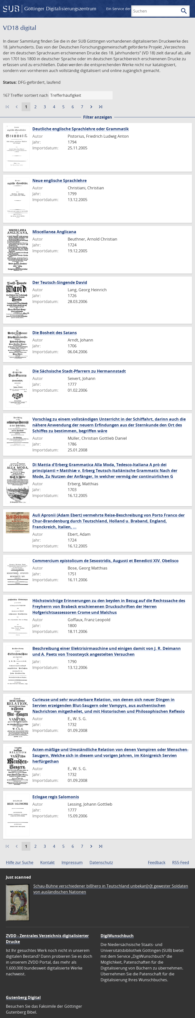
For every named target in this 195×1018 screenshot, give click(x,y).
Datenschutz (101, 862)
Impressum (72, 862)
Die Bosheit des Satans (54, 332)
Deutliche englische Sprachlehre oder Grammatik (80, 129)
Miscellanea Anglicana (54, 231)
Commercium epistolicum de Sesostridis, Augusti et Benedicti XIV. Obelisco (105, 560)
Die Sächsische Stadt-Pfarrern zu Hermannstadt (79, 371)
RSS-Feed (180, 862)
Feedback (156, 862)
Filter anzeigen (97, 117)
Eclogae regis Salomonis (55, 797)
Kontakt (47, 862)
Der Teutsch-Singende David (59, 282)
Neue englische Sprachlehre (59, 180)
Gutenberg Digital (23, 997)
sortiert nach (36, 95)
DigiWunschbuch (117, 935)
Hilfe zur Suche (19, 862)
